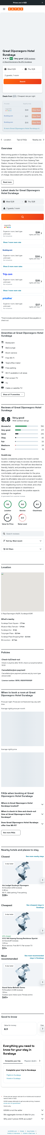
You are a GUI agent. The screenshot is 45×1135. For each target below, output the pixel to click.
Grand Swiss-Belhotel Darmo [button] (13, 987)
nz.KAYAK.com (12, 1131)
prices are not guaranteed (12, 1103)
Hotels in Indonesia (13, 1133)
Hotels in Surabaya (13, 1078)
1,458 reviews (29, 58)
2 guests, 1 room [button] (12, 75)
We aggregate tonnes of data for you (24, 1114)
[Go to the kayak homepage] (15, 9)
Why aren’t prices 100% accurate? (24, 1118)
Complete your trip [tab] (13, 1061)
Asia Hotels (30, 1131)
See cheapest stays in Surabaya (35, 906)
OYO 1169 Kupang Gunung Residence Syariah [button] (20, 938)
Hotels (22, 1131)
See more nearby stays (35, 856)
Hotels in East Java (29, 1133)
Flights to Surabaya (14, 1075)
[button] (42, 2)
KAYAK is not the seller (24, 1110)
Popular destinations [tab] (33, 1061)
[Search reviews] (24, 533)
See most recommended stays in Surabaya (34, 957)
